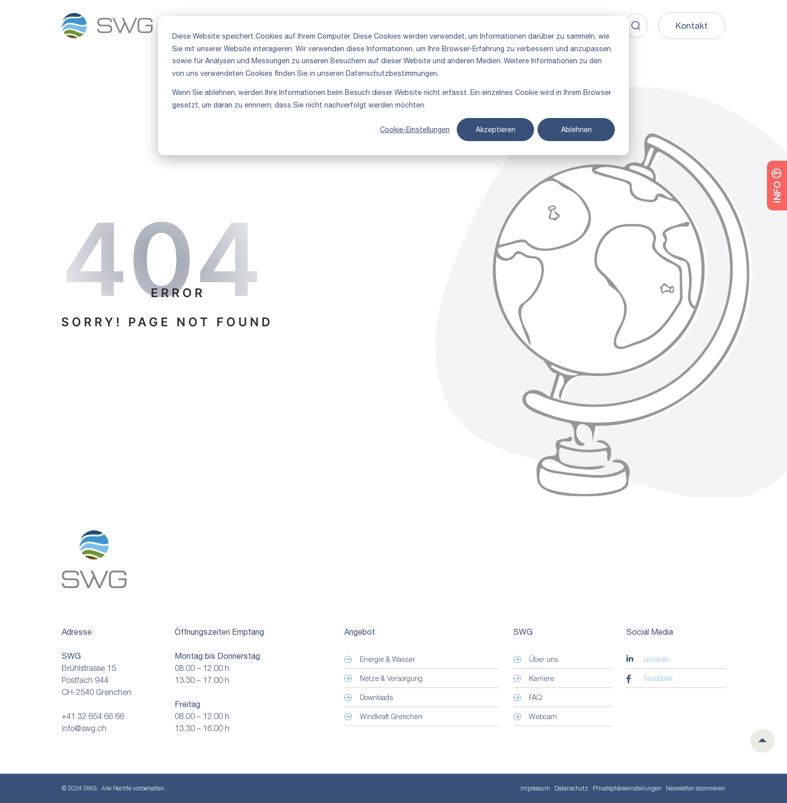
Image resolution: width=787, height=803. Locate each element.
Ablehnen (576, 130)
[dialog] (393, 85)
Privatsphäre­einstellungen (627, 788)
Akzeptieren (495, 130)
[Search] (636, 26)
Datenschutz (571, 788)
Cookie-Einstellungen (415, 130)
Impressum (535, 788)
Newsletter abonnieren (695, 788)
